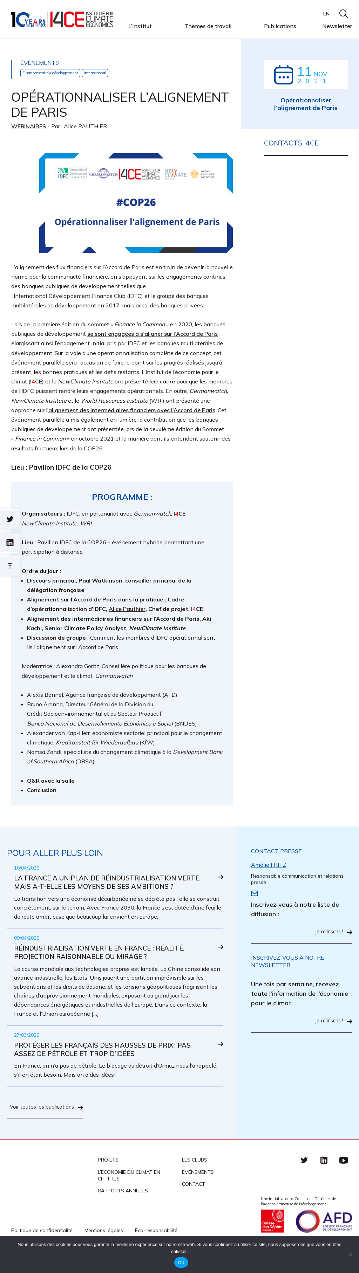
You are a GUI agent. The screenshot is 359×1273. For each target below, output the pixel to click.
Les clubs (194, 1179)
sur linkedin (10, 543)
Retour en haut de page (10, 566)
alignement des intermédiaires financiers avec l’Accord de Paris (131, 410)
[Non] (350, 1254)
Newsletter (337, 25)
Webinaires (28, 126)
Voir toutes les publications (56, 1124)
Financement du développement (56, 73)
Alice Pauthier (127, 609)
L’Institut (140, 26)
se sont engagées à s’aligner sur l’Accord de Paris (152, 334)
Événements (198, 1191)
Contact (193, 1203)
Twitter (304, 1179)
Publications (280, 25)
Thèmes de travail (207, 26)
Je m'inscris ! (327, 933)
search (343, 13)
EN (326, 14)
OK (181, 1262)
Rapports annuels (123, 1210)
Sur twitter (10, 519)
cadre (167, 381)
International (108, 73)
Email (254, 894)
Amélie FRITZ (268, 865)
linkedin (324, 1179)
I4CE (63, 19)
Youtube (343, 1179)
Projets (108, 1179)
